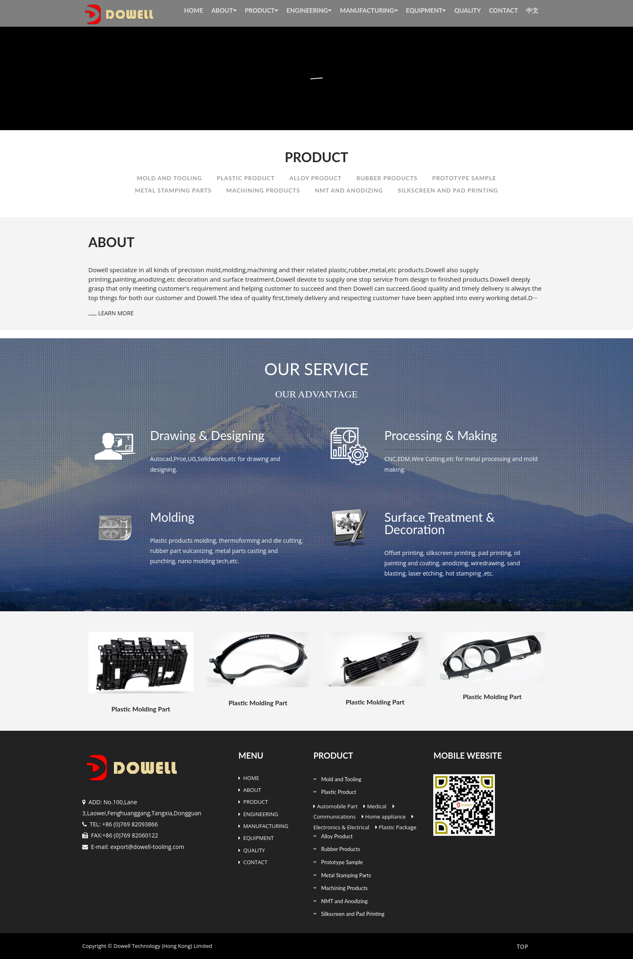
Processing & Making (440, 435)
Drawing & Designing (207, 435)
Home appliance (385, 816)
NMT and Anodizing (349, 190)
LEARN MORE (111, 313)
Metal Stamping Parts (173, 190)
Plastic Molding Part (140, 709)
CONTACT (503, 10)
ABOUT (224, 10)
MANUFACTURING (369, 10)
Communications (334, 816)
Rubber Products (386, 177)
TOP (521, 946)
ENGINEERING (309, 10)
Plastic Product (246, 177)
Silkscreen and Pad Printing (448, 190)
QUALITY (467, 10)
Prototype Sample (464, 177)
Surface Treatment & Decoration (439, 523)
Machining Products (263, 190)
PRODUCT (261, 10)
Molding (172, 516)
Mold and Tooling (169, 177)
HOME (193, 10)
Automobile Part (337, 806)
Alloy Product (315, 177)
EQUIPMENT (426, 10)
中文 (532, 10)
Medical (376, 806)
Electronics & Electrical (341, 827)
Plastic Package (397, 827)
